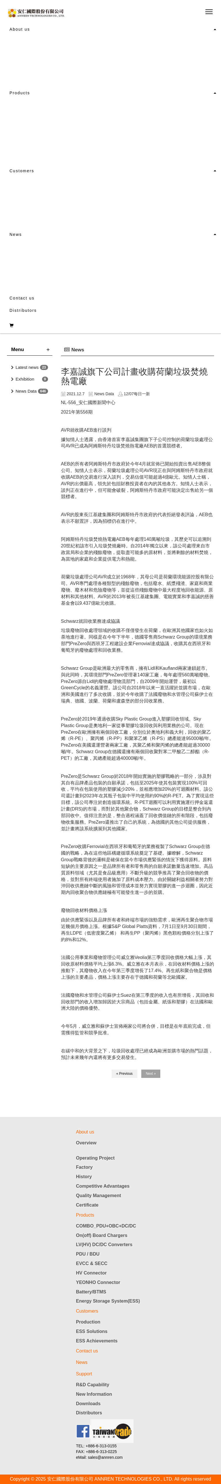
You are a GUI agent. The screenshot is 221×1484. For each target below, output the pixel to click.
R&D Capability (92, 1384)
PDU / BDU (88, 1254)
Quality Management (98, 1195)
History (84, 1176)
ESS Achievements (96, 1340)
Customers (21, 171)
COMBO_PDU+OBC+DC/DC (106, 1225)
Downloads (88, 1403)
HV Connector (91, 1272)
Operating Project (95, 1158)
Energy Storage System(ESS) (108, 1301)
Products (19, 93)
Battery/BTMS (91, 1291)
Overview (86, 1142)
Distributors (23, 310)
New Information (94, 1394)
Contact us (22, 298)
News (15, 234)
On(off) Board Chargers (101, 1235)
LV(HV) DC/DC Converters (104, 1244)
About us (19, 29)
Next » (151, 1074)
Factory (84, 1167)
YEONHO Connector (98, 1282)
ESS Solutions (91, 1331)
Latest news (27, 367)
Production (88, 1321)
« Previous (124, 1074)
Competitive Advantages (102, 1186)
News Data (26, 391)
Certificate (87, 1205)
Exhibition (25, 379)
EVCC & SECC (91, 1263)
